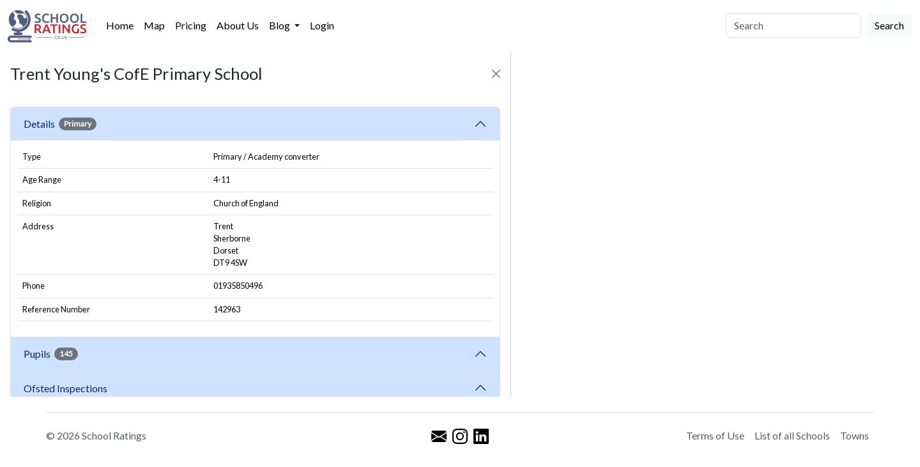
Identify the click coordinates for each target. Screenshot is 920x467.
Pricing (190, 25)
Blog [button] (280, 25)
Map (154, 25)
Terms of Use (715, 435)
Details (60, 124)
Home (120, 25)
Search (889, 25)
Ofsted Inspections (67, 388)
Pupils (51, 354)
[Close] (496, 74)
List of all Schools (792, 435)
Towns (854, 435)
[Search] (793, 25)
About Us (238, 25)
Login (322, 25)
